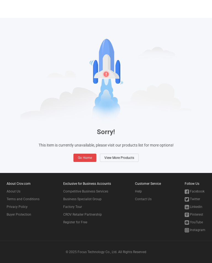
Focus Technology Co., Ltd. (97, 252)
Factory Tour (72, 207)
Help (138, 191)
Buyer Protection (19, 214)
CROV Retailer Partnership (82, 214)
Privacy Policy (17, 207)
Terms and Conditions (23, 199)
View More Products (119, 158)
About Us (13, 191)
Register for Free (75, 222)
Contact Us (143, 199)
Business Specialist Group (82, 199)
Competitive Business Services (85, 191)
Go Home (85, 158)
